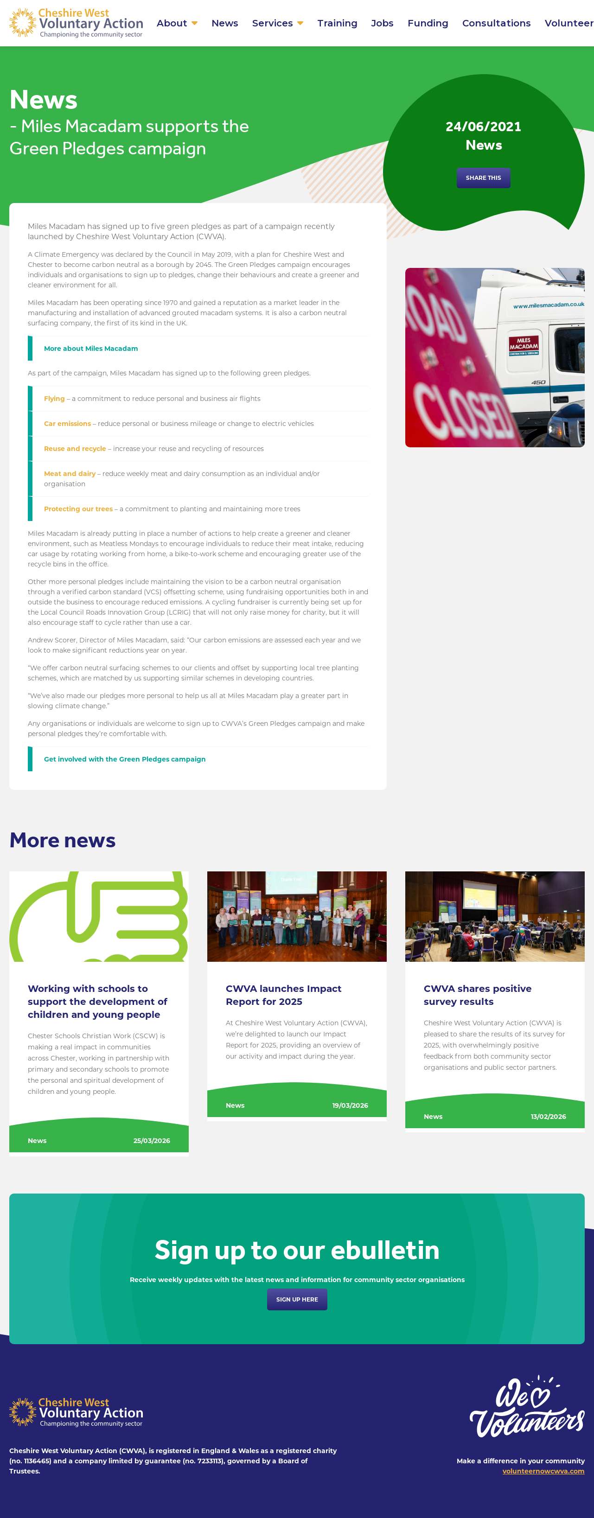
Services (272, 23)
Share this (483, 177)
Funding (428, 23)
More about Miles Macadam (91, 348)
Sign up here (297, 1299)
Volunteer (569, 23)
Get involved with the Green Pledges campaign (125, 759)
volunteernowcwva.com (544, 1471)
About (172, 23)
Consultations (496, 23)
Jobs (382, 23)
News (224, 23)
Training (337, 23)
